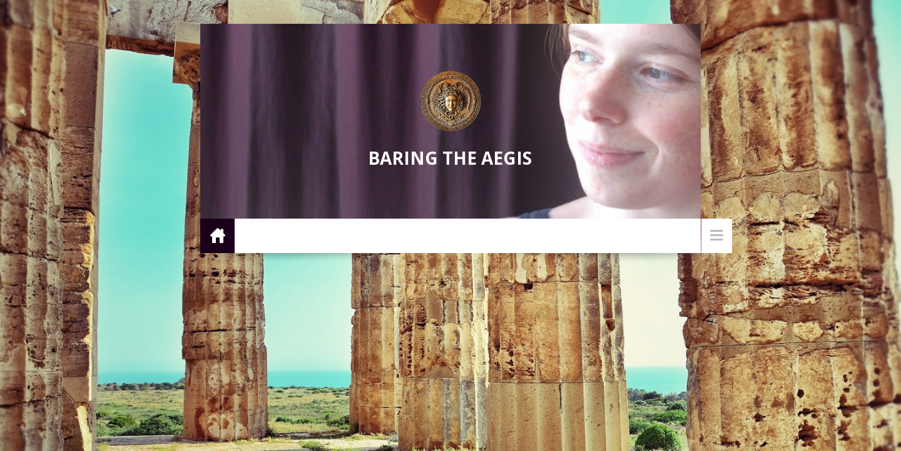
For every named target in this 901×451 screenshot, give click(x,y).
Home (217, 235)
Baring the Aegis (450, 158)
